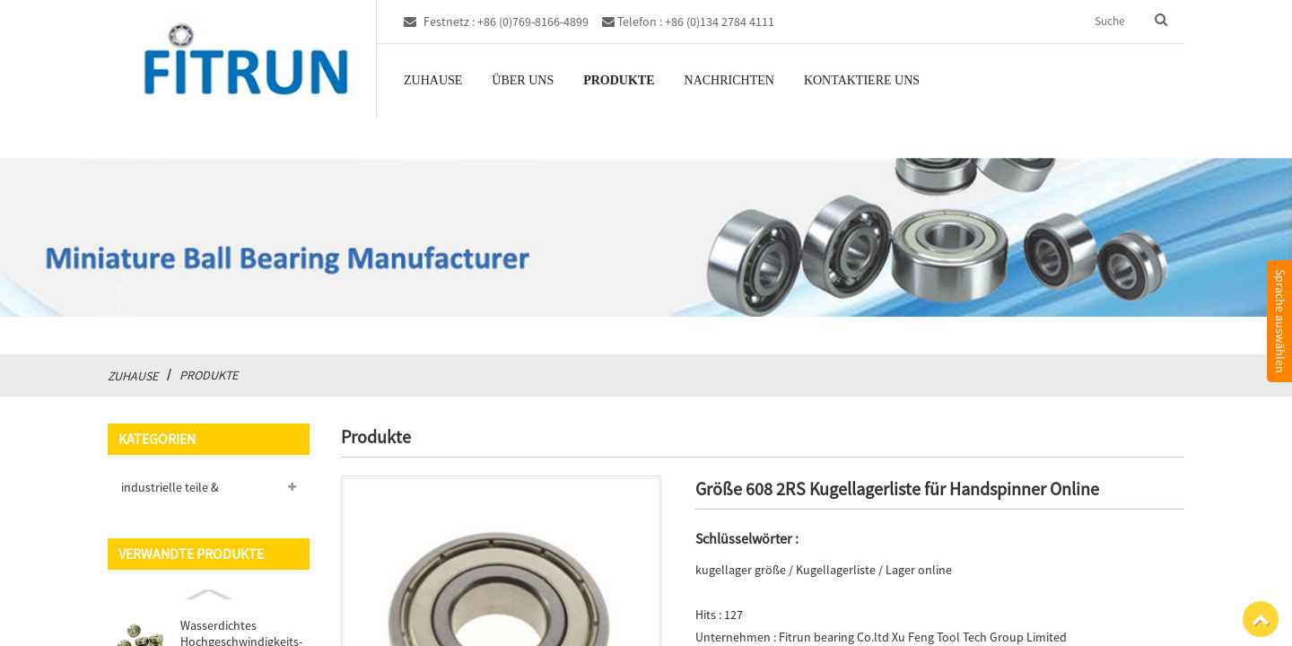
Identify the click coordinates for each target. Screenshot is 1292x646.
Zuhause (433, 80)
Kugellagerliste (836, 570)
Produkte (618, 80)
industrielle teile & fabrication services (172, 490)
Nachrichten (729, 80)
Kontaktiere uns (862, 80)
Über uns (523, 80)
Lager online (919, 570)
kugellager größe (740, 570)
